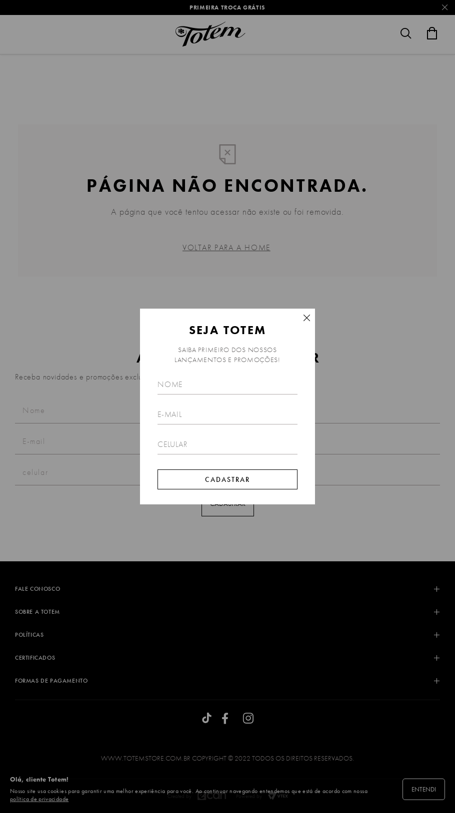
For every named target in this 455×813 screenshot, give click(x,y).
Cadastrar (227, 479)
